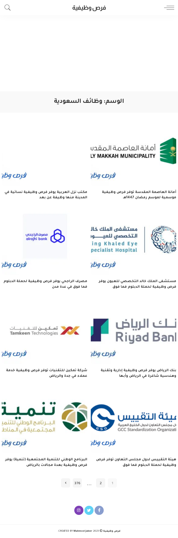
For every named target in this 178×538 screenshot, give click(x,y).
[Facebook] (99, 510)
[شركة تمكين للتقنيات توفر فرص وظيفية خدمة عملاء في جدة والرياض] (44, 332)
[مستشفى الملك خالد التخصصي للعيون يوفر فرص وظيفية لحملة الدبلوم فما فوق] (133, 243)
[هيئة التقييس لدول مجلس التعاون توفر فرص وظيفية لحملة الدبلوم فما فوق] (133, 421)
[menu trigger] (168, 7)
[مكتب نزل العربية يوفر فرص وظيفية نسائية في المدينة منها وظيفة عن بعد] (44, 154)
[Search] (9, 7)
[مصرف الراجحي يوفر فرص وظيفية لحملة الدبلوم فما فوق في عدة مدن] (44, 243)
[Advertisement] (89, 53)
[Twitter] (89, 510)
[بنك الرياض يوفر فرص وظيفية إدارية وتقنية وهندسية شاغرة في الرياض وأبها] (133, 332)
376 (77, 482)
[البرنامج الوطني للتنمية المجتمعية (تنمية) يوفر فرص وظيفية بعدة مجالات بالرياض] (44, 421)
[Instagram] (78, 510)
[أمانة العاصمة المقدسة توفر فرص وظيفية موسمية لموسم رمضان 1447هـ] (133, 154)
